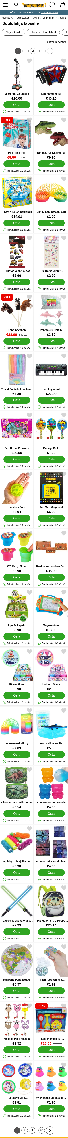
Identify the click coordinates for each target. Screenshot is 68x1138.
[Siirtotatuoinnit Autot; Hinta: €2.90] (17, 256)
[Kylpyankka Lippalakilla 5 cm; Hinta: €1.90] (51, 1083)
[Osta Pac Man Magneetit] (51, 518)
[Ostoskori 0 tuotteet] (62, 5)
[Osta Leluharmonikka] (51, 104)
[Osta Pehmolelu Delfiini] (51, 341)
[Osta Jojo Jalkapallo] (16, 636)
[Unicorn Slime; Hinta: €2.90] (51, 670)
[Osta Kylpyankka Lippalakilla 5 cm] (51, 1108)
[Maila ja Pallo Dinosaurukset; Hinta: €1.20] (51, 433)
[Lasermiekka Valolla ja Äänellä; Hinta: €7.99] (17, 906)
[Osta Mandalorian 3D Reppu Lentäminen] (51, 931)
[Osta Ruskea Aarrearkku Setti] (51, 577)
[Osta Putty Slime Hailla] (51, 754)
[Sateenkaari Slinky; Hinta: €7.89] (17, 729)
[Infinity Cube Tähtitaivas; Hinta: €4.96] (51, 847)
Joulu (36, 17)
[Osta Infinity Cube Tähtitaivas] (51, 872)
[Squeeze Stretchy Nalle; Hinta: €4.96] (51, 788)
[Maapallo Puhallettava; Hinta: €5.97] (17, 965)
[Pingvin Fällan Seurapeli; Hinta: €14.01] (17, 197)
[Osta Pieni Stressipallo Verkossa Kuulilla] (51, 990)
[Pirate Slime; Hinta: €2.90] (17, 670)
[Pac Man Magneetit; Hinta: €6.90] (51, 492)
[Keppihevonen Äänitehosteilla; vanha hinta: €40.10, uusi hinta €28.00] (17, 315)
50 (43, 51)
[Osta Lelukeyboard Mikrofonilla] (51, 400)
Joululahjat (48, 17)
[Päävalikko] (5, 5)
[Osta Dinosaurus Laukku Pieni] (16, 813)
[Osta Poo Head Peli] (16, 163)
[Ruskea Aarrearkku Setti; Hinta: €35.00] (51, 551)
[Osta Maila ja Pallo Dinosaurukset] (51, 459)
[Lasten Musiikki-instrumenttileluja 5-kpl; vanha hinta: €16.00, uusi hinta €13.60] (51, 1024)
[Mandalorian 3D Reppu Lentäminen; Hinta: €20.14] (51, 906)
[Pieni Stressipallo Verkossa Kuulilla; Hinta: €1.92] (51, 965)
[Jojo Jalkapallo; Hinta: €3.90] (17, 610)
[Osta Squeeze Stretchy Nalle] (51, 813)
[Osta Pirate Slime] (16, 695)
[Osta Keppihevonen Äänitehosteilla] (16, 341)
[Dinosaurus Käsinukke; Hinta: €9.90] (51, 138)
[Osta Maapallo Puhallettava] (16, 990)
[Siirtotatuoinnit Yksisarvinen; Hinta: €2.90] (51, 256)
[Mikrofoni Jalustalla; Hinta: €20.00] (17, 79)
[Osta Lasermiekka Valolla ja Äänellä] (16, 931)
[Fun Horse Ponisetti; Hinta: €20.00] (17, 433)
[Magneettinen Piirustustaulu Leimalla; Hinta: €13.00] (51, 610)
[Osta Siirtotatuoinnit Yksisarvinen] (51, 282)
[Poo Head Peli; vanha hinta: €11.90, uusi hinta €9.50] (17, 138)
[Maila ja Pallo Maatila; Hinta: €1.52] (17, 1024)
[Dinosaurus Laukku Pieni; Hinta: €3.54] (17, 788)
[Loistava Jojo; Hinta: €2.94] (17, 492)
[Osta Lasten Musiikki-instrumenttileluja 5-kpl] (51, 1049)
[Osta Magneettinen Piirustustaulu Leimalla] (51, 636)
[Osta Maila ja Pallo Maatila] (16, 1049)
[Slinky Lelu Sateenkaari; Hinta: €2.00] (51, 197)
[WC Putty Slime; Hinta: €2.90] (17, 551)
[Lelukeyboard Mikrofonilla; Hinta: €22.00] (51, 374)
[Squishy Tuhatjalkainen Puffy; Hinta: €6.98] (17, 847)
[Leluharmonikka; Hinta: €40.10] (51, 79)
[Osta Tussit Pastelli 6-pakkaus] (16, 400)
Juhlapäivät (23, 17)
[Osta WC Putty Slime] (16, 577)
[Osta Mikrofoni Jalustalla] (16, 104)
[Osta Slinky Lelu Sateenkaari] (51, 223)
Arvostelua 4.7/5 (49, 12)
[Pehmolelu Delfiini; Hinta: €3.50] (51, 315)
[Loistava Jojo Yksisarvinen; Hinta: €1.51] (17, 1083)
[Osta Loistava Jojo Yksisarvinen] (16, 1108)
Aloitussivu (7, 17)
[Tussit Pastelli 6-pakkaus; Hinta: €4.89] (17, 374)
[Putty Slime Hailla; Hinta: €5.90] (51, 729)
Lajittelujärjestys (53, 42)
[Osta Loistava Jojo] (16, 518)
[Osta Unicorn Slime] (51, 695)
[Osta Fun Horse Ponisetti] (16, 459)
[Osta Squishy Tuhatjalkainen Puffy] (16, 872)
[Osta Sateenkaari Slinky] (16, 754)
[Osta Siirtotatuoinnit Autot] (16, 282)
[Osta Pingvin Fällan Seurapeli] (16, 223)
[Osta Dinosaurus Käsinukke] (51, 163)
